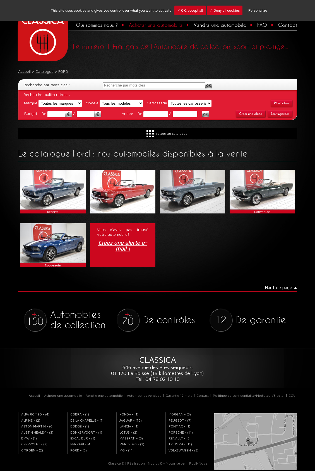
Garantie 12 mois (178, 395)
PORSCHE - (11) (181, 432)
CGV (291, 395)
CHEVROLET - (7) (34, 444)
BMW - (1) (29, 438)
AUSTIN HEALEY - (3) (37, 432)
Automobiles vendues (144, 395)
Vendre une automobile (220, 25)
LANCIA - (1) (128, 426)
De (44, 113)
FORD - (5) (78, 450)
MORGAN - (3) (180, 414)
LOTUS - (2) (128, 432)
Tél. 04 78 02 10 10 (158, 379)
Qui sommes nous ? (97, 25)
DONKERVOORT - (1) (86, 432)
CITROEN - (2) (32, 450)
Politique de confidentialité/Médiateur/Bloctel (248, 395)
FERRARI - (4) (81, 444)
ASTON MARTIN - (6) (37, 426)
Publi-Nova (198, 463)
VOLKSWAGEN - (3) (183, 450)
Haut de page (278, 287)
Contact (287, 25)
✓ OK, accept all (190, 10)
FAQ (262, 25)
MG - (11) (126, 450)
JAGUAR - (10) (130, 420)
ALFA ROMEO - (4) (35, 414)
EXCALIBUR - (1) (82, 438)
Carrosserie (157, 102)
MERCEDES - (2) (131, 444)
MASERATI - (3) (131, 438)
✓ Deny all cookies (225, 10)
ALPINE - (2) (30, 420)
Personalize (257, 10)
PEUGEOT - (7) (180, 420)
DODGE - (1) (79, 426)
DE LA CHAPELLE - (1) (87, 420)
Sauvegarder (280, 114)
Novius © (155, 463)
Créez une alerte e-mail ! (122, 246)
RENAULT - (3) (180, 438)
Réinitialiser (281, 103)
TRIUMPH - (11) (180, 444)
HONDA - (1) (128, 414)
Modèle (92, 102)
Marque (30, 102)
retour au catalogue (171, 133)
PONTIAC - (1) (179, 426)
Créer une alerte (250, 114)
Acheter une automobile (155, 25)
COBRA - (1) (79, 414)
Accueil (34, 395)
